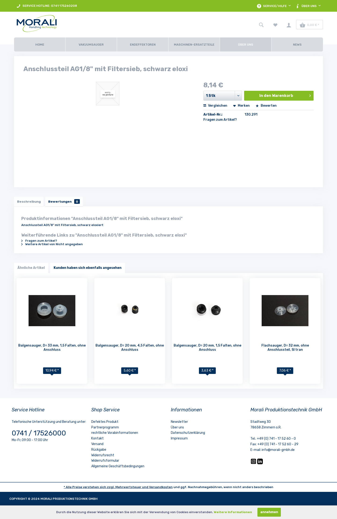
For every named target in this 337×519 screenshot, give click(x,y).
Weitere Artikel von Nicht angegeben (52, 245)
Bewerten (266, 106)
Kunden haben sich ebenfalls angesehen (87, 268)
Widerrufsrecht (102, 456)
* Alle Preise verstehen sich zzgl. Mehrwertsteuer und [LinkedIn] (106, 488)
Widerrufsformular (105, 462)
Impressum (179, 439)
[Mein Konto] (289, 24)
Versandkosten (161, 488)
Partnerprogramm (105, 428)
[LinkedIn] (260, 464)
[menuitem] (46, 6)
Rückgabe (98, 450)
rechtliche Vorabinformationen (114, 434)
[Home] (39, 44)
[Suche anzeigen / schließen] (261, 24)
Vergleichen (215, 106)
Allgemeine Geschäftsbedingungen (117, 467)
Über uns (177, 428)
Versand (97, 445)
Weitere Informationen (233, 512)
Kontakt (97, 439)
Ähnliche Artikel (31, 268)
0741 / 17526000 (39, 434)
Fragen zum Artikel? (220, 120)
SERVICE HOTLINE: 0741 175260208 (46, 6)
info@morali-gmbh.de (278, 451)
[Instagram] (253, 464)
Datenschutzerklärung (188, 434)
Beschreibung (29, 202)
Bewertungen (66, 201)
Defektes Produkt (104, 422)
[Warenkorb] (309, 24)
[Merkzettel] (275, 24)
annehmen (269, 512)
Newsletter (179, 422)
